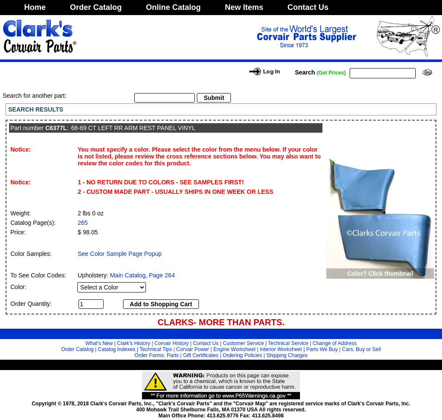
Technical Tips (155, 349)
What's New (99, 343)
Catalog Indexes (117, 349)
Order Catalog (96, 7)
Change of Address (335, 343)
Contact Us (307, 7)
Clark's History (133, 343)
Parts (173, 355)
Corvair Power (192, 349)
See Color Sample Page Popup (120, 253)
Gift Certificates (200, 355)
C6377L (56, 127)
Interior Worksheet (281, 349)
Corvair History (172, 343)
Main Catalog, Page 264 (142, 275)
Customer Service (243, 343)
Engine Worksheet (234, 349)
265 (83, 222)
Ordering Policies (242, 355)
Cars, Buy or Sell (361, 349)
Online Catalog (173, 7)
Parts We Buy (322, 349)
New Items (244, 7)
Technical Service (288, 343)
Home (35, 7)
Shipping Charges (286, 355)
